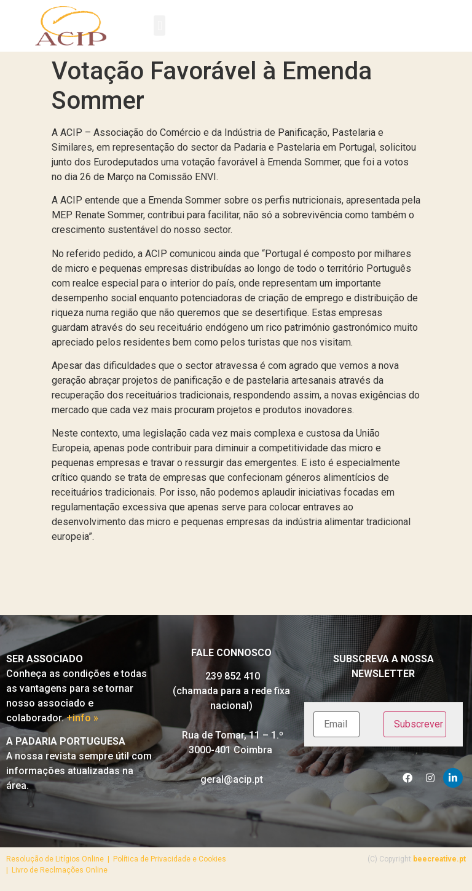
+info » (82, 718)
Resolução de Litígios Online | (59, 859)
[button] (159, 25)
